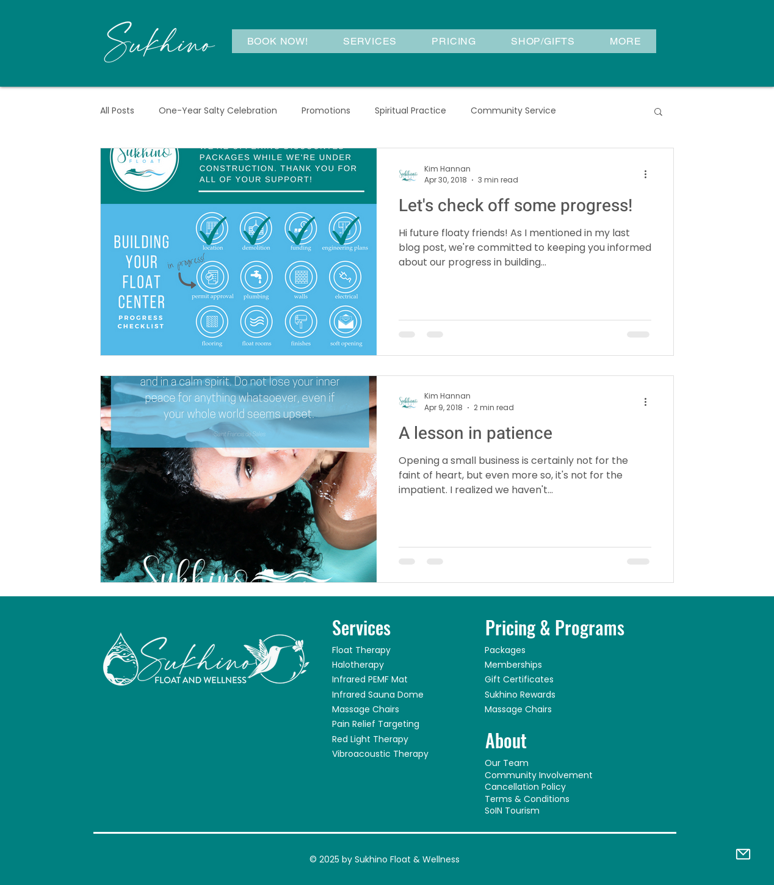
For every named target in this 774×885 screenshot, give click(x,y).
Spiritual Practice (410, 111)
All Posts (117, 111)
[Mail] (743, 854)
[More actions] (649, 174)
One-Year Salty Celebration (218, 111)
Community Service (513, 111)
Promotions (326, 111)
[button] (370, 41)
